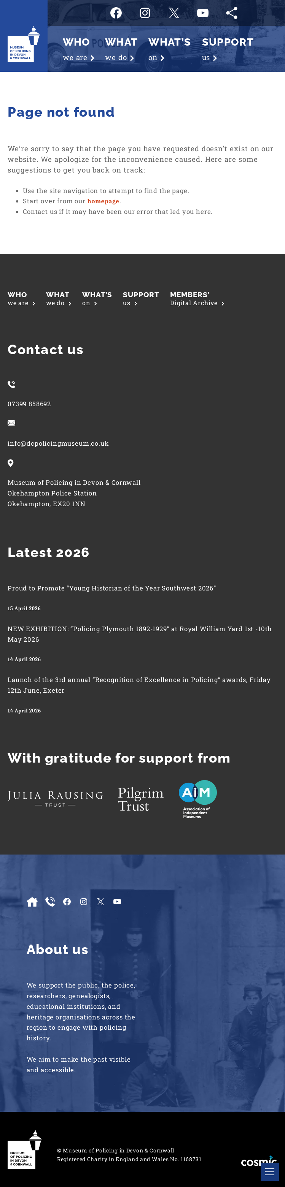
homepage (103, 201)
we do (59, 298)
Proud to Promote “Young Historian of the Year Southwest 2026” (112, 588)
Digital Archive (197, 298)
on (97, 298)
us (141, 298)
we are (21, 298)
